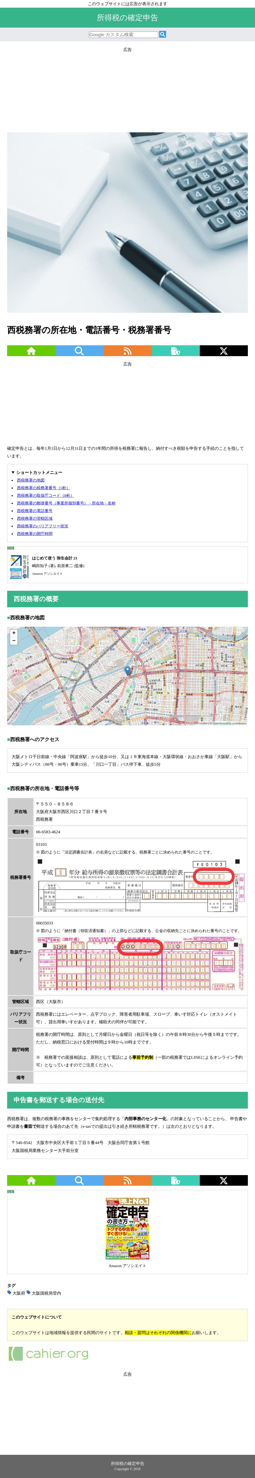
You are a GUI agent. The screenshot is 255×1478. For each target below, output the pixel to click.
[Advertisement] (127, 87)
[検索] (162, 34)
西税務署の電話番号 (34, 511)
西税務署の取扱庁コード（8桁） (45, 495)
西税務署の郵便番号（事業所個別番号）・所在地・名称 (66, 503)
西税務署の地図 (31, 480)
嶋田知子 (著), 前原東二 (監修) (45, 565)
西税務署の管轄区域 (34, 518)
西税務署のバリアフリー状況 (42, 526)
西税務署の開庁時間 (34, 534)
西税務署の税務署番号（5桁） (43, 488)
